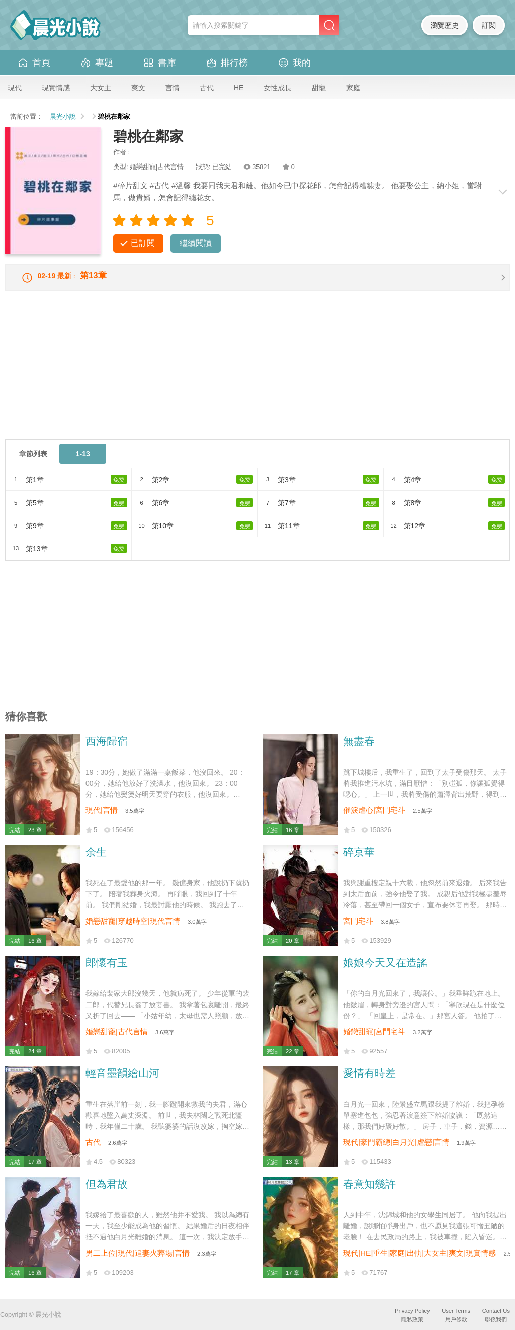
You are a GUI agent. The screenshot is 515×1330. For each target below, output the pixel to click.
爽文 (138, 88)
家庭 (353, 88)
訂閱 (489, 25)
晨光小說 (63, 116)
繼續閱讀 (196, 243)
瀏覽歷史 (445, 25)
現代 (15, 88)
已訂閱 (143, 243)
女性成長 (278, 88)
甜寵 (319, 88)
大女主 (100, 88)
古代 (207, 88)
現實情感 (56, 88)
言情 (172, 88)
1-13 (83, 460)
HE (238, 88)
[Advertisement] (257, 375)
